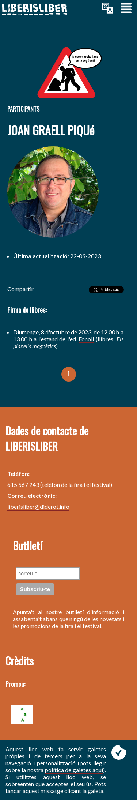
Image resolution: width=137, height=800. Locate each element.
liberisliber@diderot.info (38, 506)
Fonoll (86, 338)
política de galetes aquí (74, 769)
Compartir (20, 288)
